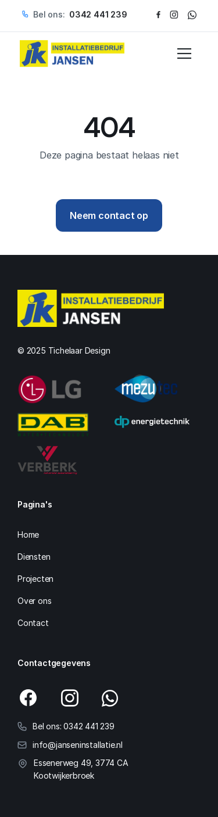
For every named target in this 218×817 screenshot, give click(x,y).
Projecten (35, 579)
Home (28, 534)
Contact (33, 623)
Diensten (33, 557)
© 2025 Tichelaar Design (63, 350)
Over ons (34, 601)
